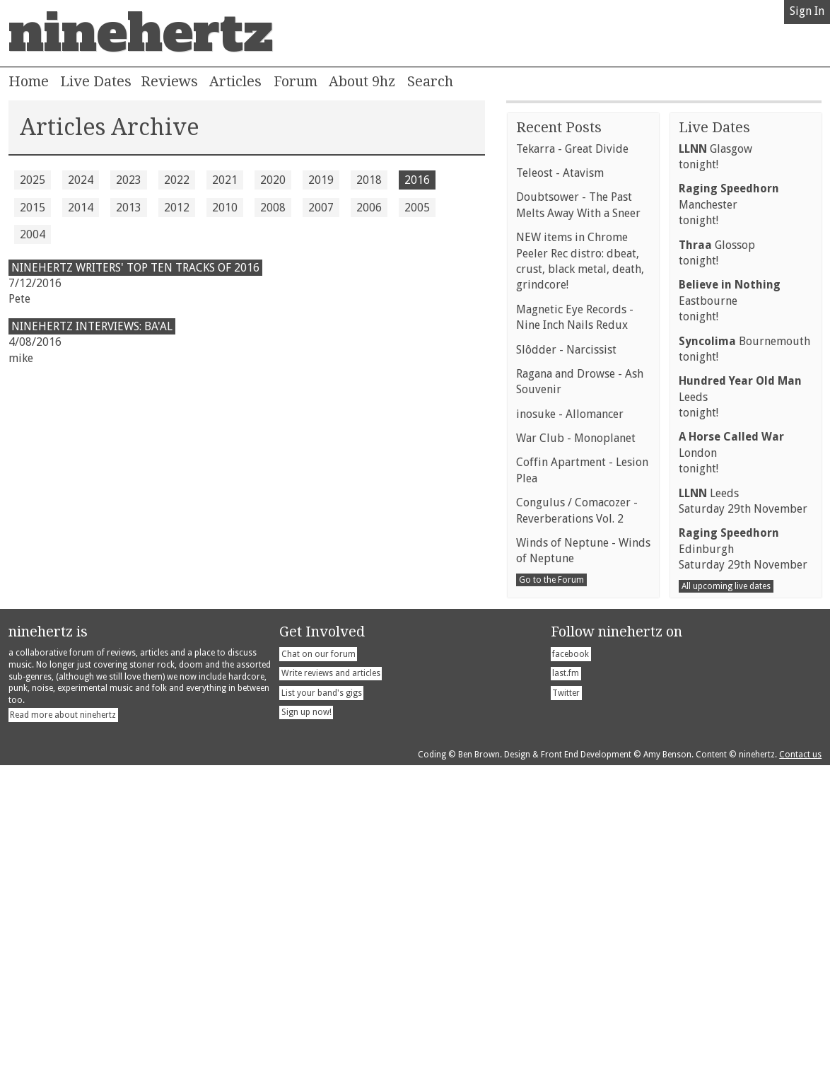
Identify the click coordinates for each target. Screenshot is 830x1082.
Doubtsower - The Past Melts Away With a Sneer (578, 521)
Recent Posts (559, 444)
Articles (235, 81)
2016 (417, 180)
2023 (128, 180)
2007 (321, 207)
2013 (128, 207)
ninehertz (140, 33)
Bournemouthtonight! (744, 665)
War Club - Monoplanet (576, 755)
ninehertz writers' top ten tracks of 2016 (135, 267)
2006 (369, 207)
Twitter (566, 1010)
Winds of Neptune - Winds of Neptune (583, 867)
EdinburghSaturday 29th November (743, 865)
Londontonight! (731, 769)
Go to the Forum (551, 897)
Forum (295, 81)
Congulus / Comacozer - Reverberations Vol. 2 (577, 827)
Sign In (807, 11)
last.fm (565, 990)
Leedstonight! (740, 713)
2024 (80, 180)
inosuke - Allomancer (570, 731)
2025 (32, 180)
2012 (176, 207)
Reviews (169, 81)
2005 (417, 207)
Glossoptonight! (717, 569)
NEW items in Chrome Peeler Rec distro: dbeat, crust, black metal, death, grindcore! (580, 577)
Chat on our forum (318, 971)
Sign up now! (306, 1029)
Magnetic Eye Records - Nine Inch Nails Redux (574, 633)
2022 (176, 180)
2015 (32, 207)
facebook (570, 971)
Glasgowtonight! (715, 473)
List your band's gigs (321, 1010)
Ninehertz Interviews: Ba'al (92, 326)
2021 (225, 180)
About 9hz (362, 81)
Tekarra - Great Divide (572, 465)
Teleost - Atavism (560, 489)
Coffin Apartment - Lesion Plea (582, 786)
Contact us (800, 1071)
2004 (32, 234)
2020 (273, 180)
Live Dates (95, 81)
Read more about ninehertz (63, 1032)
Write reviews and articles (330, 990)
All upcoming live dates (726, 903)
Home (28, 81)
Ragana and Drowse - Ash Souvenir (579, 698)
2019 (321, 180)
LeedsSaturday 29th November (743, 817)
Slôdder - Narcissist (566, 666)
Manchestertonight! (729, 521)
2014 (80, 207)
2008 (273, 207)
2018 (369, 180)
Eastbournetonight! (730, 617)
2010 (225, 207)
